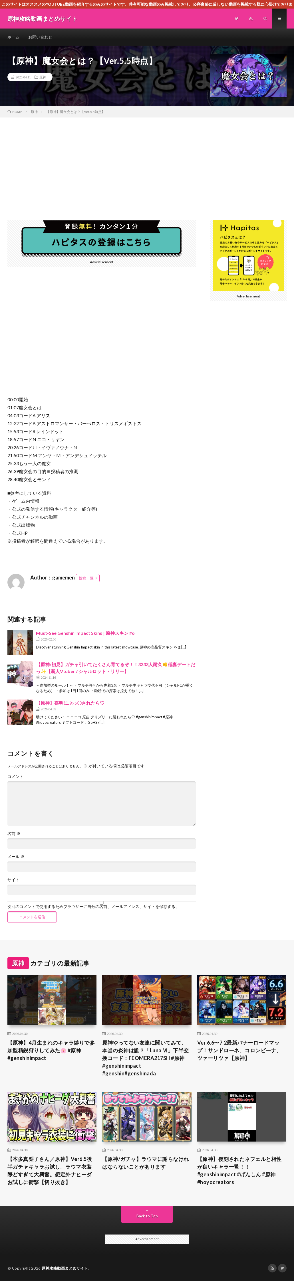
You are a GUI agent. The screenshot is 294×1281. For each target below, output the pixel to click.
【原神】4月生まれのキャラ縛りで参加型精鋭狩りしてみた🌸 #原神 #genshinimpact (51, 1050)
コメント (15, 777)
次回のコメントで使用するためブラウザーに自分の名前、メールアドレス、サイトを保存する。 (93, 907)
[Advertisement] (147, 160)
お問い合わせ (40, 37)
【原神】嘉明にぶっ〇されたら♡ (70, 703)
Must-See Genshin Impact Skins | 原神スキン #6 (85, 633)
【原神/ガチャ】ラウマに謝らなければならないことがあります (145, 1163)
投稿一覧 (86, 578)
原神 (42, 77)
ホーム (13, 37)
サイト (13, 880)
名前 (13, 834)
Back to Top (147, 1215)
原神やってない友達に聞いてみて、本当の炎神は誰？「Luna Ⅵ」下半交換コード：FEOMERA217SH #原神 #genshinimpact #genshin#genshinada (145, 1058)
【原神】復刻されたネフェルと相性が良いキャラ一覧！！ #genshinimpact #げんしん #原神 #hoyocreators (239, 1170)
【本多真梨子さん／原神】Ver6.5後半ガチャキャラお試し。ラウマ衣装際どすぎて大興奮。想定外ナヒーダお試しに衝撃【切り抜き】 (49, 1170)
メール (15, 857)
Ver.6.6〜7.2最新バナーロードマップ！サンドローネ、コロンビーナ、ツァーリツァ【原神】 (239, 1050)
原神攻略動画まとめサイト (65, 1268)
